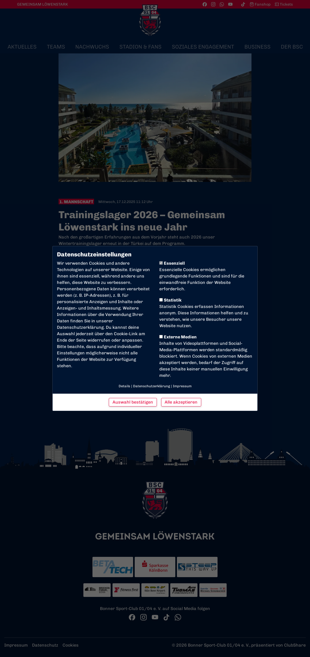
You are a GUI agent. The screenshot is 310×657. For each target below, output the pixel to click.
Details (124, 386)
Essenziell (172, 263)
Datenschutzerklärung (80, 327)
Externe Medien (178, 336)
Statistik (170, 300)
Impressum (182, 386)
